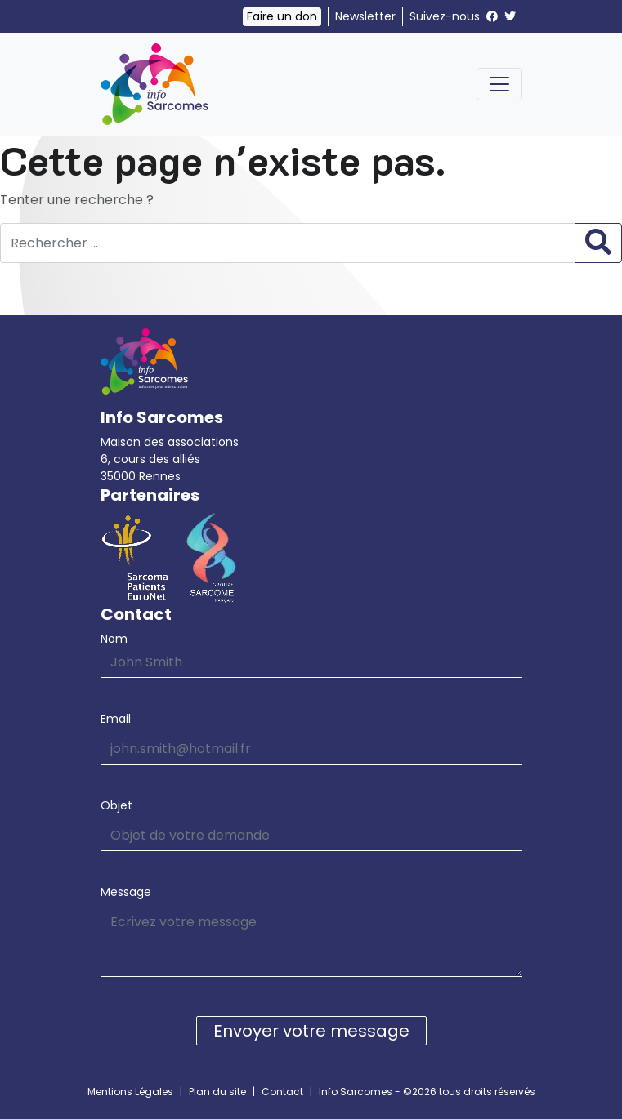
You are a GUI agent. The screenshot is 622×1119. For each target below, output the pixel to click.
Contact (282, 1092)
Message (126, 892)
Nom (114, 639)
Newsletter (365, 16)
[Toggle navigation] (499, 84)
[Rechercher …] (287, 243)
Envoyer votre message (311, 1030)
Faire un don (282, 16)
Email (116, 719)
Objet (116, 805)
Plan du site (217, 1092)
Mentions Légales (130, 1092)
